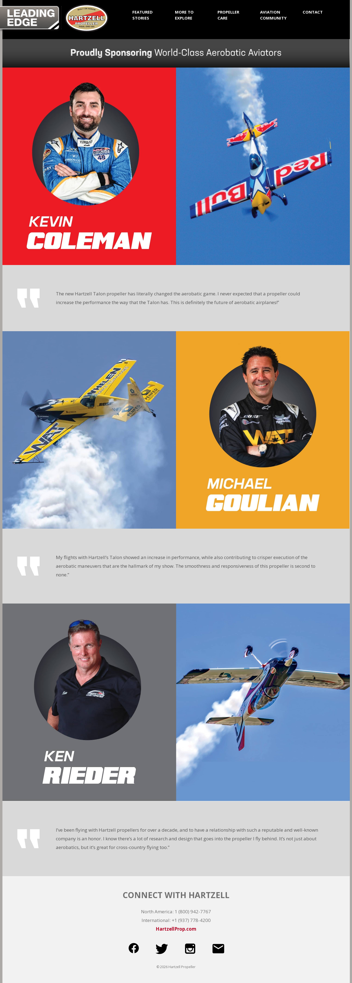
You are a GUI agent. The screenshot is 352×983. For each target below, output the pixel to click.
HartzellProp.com (176, 929)
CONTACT (313, 12)
